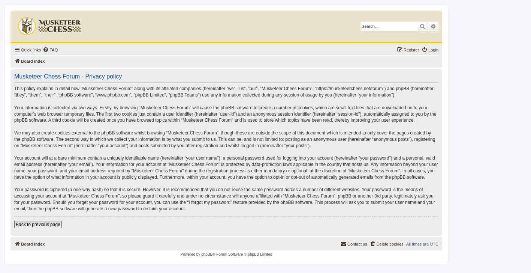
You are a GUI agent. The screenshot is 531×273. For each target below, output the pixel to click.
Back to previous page (38, 224)
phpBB (206, 254)
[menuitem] (50, 49)
